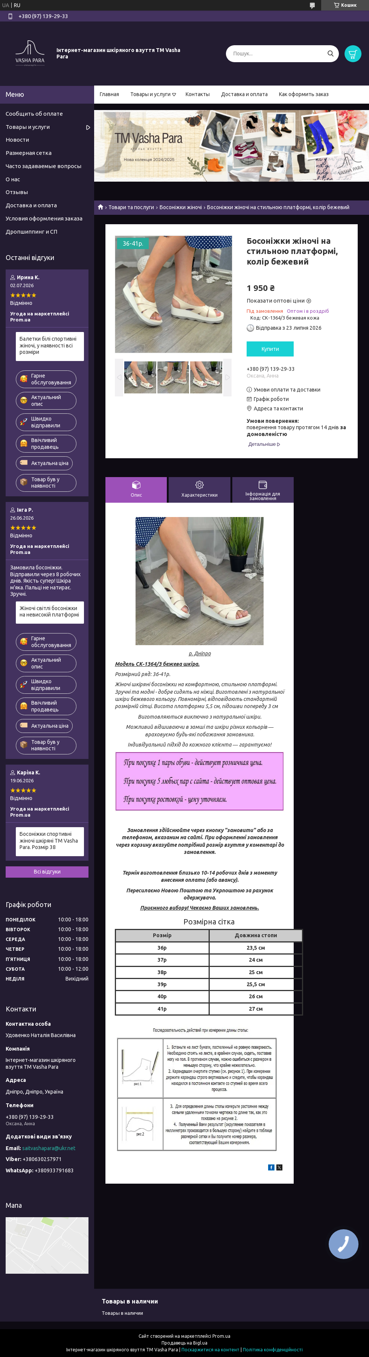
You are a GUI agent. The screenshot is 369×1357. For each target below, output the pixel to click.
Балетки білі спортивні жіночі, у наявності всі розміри (48, 345)
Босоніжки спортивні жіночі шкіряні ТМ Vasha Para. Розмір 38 (49, 840)
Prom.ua (221, 1336)
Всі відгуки (47, 872)
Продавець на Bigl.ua (184, 1342)
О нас (13, 179)
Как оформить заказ (304, 94)
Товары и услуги (150, 94)
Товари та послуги (131, 207)
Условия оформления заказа (44, 218)
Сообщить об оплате (34, 113)
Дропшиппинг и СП (31, 231)
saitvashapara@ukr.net (48, 1148)
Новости (17, 139)
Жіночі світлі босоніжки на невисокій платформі (49, 611)
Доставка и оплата (244, 94)
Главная (109, 94)
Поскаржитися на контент (210, 1349)
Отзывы (17, 192)
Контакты (198, 94)
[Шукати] (330, 53)
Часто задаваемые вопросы (43, 166)
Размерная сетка (29, 153)
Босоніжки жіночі (181, 207)
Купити (270, 349)
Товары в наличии (122, 1313)
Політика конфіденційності (273, 1349)
